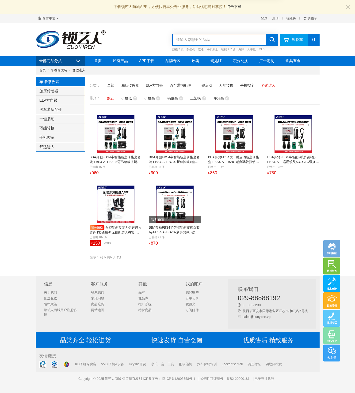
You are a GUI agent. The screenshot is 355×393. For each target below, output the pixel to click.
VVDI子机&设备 (112, 364)
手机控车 (46, 137)
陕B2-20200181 (238, 379)
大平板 (251, 49)
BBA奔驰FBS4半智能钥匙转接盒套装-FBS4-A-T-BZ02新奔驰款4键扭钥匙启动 (174, 161)
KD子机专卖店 (85, 364)
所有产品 (120, 61)
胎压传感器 (48, 91)
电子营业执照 (264, 379)
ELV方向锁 (48, 100)
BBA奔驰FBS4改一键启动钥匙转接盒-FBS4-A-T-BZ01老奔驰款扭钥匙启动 (233, 161)
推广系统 (145, 304)
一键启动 (46, 119)
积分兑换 (240, 61)
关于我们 (50, 292)
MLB (262, 49)
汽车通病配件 (50, 109)
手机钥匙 (212, 49)
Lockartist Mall (232, 364)
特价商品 (145, 310)
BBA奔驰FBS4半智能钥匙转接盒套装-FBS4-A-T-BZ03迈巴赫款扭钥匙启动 (115, 161)
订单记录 (192, 298)
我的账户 (192, 292)
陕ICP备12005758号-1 (178, 379)
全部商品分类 (60, 61)
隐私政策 (50, 304)
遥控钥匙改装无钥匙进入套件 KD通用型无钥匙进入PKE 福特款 (116, 232)
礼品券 (143, 298)
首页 (98, 61)
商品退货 (97, 304)
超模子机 (177, 49)
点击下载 (233, 7)
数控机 (191, 49)
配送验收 (50, 298)
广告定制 (266, 61)
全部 (110, 85)
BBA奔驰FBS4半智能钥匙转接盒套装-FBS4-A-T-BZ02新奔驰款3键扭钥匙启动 (174, 232)
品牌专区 (172, 61)
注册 (275, 18)
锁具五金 (293, 61)
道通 (201, 49)
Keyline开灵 (137, 364)
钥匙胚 (216, 61)
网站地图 (97, 310)
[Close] (348, 7)
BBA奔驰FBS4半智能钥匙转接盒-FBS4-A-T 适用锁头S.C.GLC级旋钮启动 (293, 161)
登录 (264, 18)
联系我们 (97, 292)
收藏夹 (291, 18)
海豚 (241, 49)
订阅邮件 (192, 310)
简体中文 (48, 18)
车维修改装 (59, 70)
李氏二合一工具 (162, 364)
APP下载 (146, 61)
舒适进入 (78, 70)
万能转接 (46, 128)
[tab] (60, 91)
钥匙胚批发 (274, 364)
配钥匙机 (185, 364)
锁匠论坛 (254, 364)
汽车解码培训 (207, 364)
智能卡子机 (228, 49)
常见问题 (97, 298)
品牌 (141, 292)
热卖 (195, 61)
